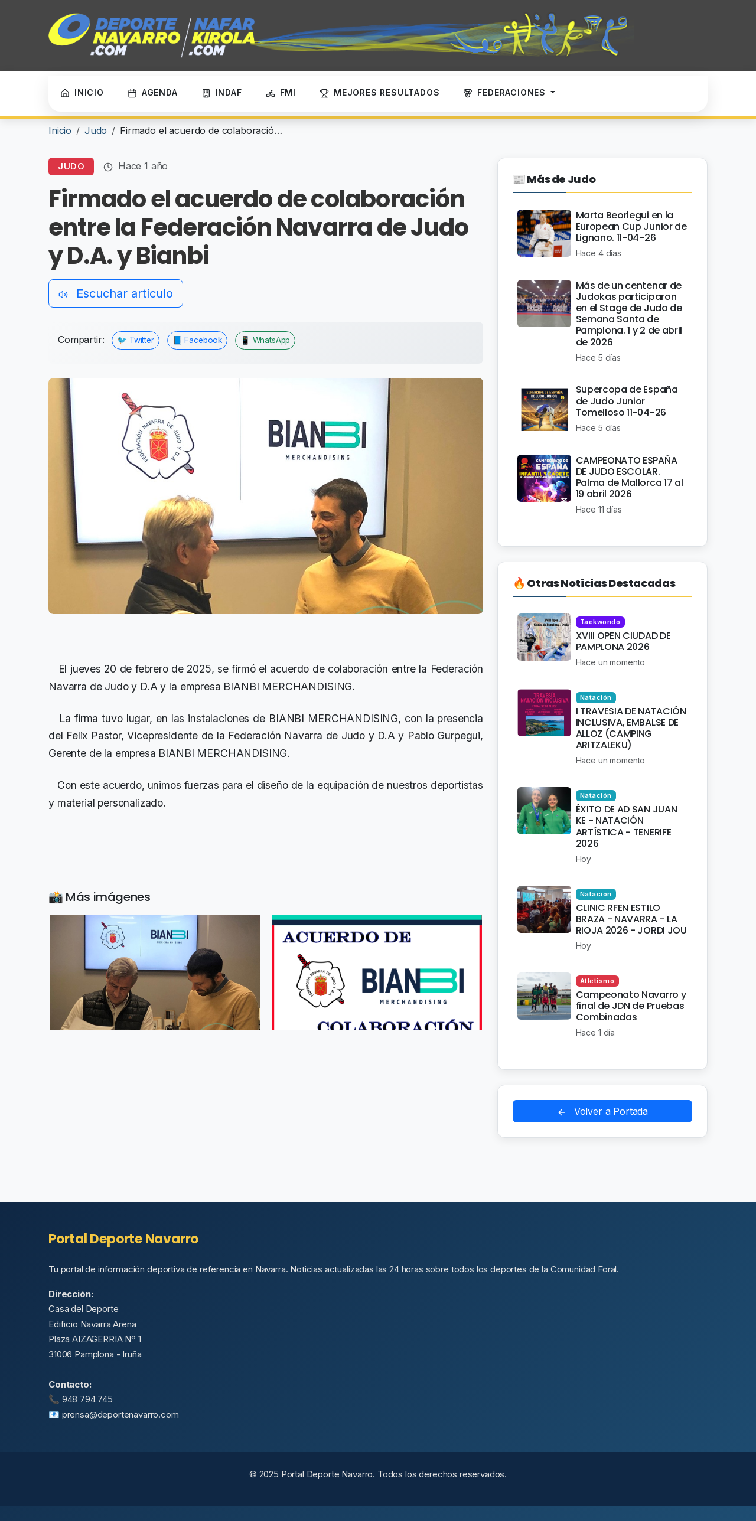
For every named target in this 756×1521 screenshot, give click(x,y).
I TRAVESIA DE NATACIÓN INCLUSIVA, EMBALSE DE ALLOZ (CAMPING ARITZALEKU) (631, 728)
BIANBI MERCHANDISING (333, 718)
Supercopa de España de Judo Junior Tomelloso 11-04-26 (627, 401)
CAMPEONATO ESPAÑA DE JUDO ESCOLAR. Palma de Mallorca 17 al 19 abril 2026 (629, 477)
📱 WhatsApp (265, 340)
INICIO (82, 92)
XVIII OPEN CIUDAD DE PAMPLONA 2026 (623, 641)
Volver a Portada (602, 1111)
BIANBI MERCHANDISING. (289, 686)
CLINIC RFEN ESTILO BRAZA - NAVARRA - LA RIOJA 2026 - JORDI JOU (631, 919)
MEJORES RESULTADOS (379, 92)
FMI (281, 92)
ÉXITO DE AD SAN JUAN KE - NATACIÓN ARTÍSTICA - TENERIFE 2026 (626, 826)
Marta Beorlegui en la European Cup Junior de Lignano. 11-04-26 (631, 226)
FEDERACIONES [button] (505, 92)
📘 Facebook (197, 340)
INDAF (221, 92)
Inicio (59, 130)
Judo (95, 130)
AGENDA (153, 92)
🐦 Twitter (135, 340)
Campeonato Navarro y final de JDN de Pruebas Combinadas (631, 1006)
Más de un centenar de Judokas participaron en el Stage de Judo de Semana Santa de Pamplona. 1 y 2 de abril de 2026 (629, 314)
